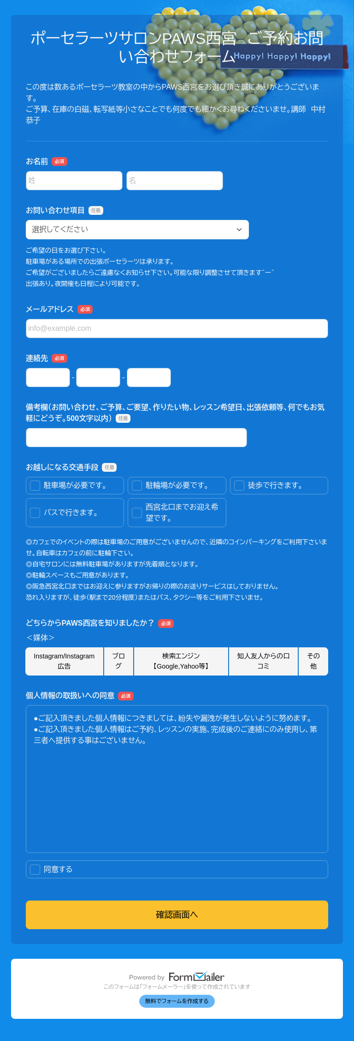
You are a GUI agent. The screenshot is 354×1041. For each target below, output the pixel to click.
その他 (313, 661)
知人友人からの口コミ (263, 661)
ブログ (118, 661)
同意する (51, 869)
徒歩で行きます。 (268, 486)
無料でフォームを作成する (177, 1001)
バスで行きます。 (64, 513)
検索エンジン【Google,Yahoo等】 (181, 661)
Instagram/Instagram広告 (64, 661)
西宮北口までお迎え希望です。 (175, 512)
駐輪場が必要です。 (170, 486)
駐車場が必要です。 (68, 486)
